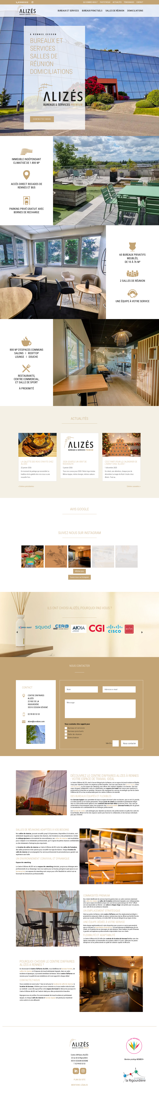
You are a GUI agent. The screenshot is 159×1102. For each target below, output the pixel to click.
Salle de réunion (73, 734)
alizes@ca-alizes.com (36, 721)
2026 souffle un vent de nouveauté (75, 462)
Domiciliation (72, 737)
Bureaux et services (68, 11)
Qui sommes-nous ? (90, 2)
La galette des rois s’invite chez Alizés (37, 462)
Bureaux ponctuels (92, 11)
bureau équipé (130, 784)
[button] (32, 556)
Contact (139, 2)
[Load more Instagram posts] (79, 571)
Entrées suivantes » (134, 486)
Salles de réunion (114, 11)
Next (141, 632)
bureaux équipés (85, 796)
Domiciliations (135, 11)
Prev (17, 632)
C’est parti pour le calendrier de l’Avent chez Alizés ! (121, 462)
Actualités (117, 2)
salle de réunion (75, 786)
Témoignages (129, 2)
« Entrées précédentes (26, 486)
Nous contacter (129, 743)
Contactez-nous (42, 119)
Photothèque (105, 2)
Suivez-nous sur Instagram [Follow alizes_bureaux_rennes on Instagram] (79, 577)
